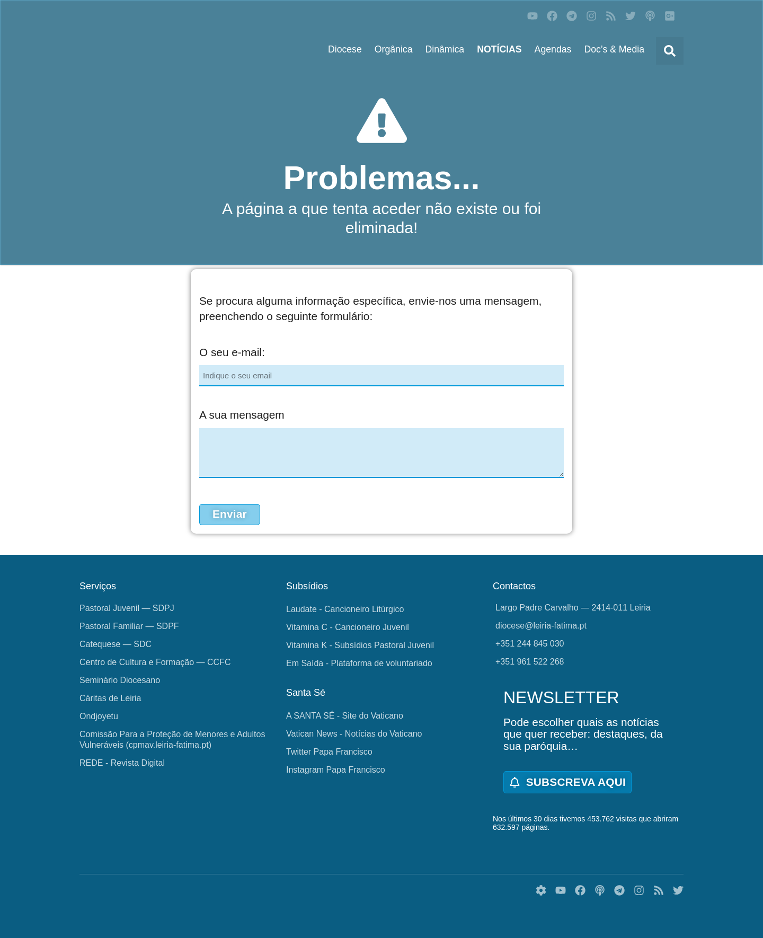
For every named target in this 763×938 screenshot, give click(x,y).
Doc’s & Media (614, 49)
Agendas (553, 49)
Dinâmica (445, 49)
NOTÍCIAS (499, 49)
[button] (670, 51)
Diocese (345, 49)
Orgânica (394, 49)
